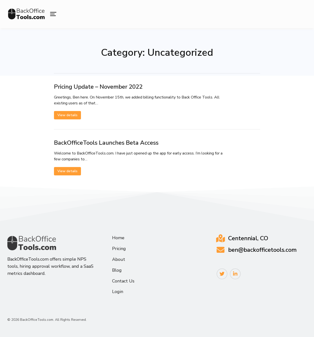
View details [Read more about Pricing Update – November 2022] (67, 115)
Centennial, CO (248, 238)
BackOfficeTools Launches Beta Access (106, 143)
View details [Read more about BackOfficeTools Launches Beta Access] (67, 171)
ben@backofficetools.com (262, 250)
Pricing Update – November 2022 (98, 87)
